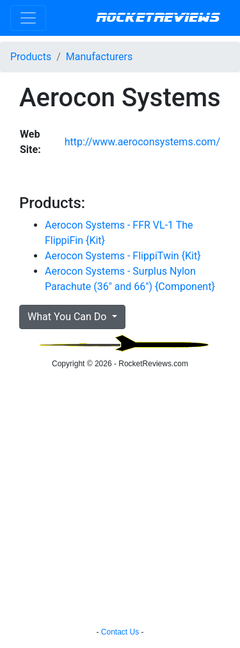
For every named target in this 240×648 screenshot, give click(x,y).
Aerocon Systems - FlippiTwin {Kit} (123, 256)
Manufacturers (99, 57)
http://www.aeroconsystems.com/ (142, 142)
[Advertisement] (120, 500)
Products (30, 57)
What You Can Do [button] (68, 317)
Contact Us (120, 632)
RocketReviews (158, 18)
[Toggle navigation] (28, 18)
